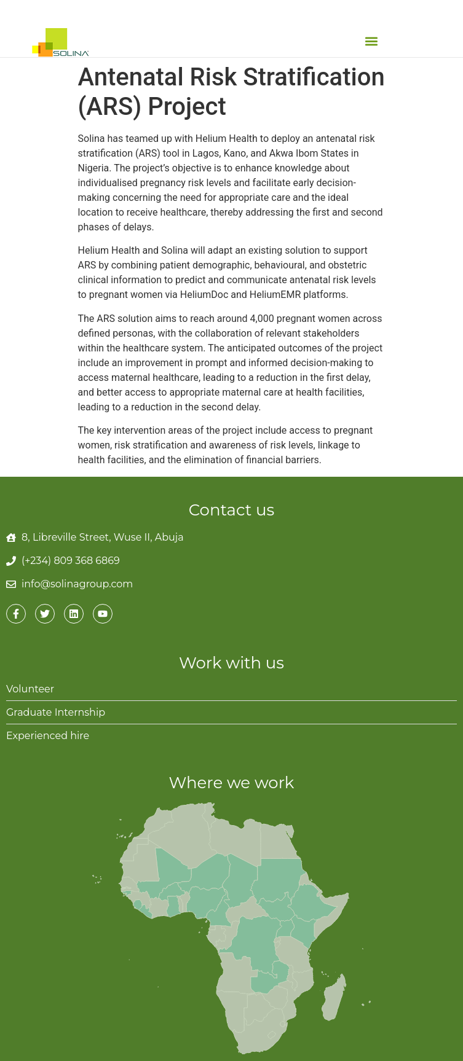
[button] (371, 41)
